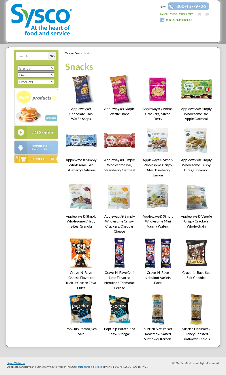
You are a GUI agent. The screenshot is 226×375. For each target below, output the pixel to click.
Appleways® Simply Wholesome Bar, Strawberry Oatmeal (119, 165)
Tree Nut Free (72, 53)
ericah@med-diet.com (90, 366)
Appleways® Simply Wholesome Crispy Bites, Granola (81, 221)
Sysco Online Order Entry (176, 13)
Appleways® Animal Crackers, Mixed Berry (157, 113)
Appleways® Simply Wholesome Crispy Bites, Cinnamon (196, 165)
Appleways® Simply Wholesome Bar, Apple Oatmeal (196, 113)
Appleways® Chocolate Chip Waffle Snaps (81, 113)
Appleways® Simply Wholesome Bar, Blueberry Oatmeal (81, 165)
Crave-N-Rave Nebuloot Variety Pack (158, 277)
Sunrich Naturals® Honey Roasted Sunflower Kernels (196, 334)
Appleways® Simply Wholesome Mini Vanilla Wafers (158, 221)
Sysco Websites (16, 363)
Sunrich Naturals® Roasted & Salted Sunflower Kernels (158, 334)
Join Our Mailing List (179, 19)
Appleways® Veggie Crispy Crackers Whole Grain (196, 221)
